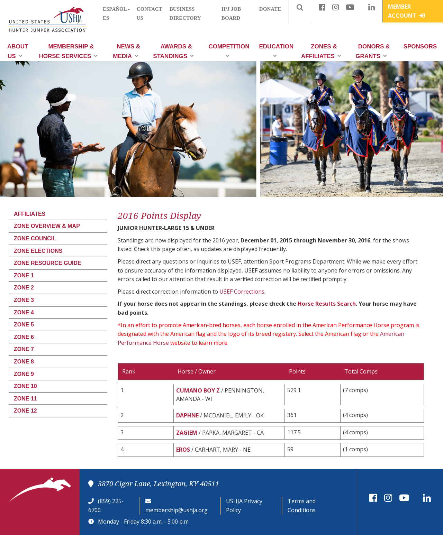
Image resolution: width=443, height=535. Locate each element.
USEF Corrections (241, 291)
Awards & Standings (173, 51)
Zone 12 (25, 411)
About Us (17, 51)
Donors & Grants (372, 51)
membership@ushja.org (176, 510)
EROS (183, 449)
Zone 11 (25, 399)
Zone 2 (24, 287)
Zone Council (35, 238)
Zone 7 (24, 349)
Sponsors (420, 46)
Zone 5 (24, 325)
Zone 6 (24, 337)
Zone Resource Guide (47, 263)
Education (276, 51)
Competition (228, 51)
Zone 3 (24, 300)
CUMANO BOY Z (198, 390)
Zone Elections (38, 251)
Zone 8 (24, 362)
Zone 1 (24, 275)
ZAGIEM (186, 432)
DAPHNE (187, 415)
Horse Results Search (327, 303)
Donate (270, 9)
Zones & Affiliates (321, 51)
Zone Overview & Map (47, 226)
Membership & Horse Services (68, 51)
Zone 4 (24, 312)
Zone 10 (25, 386)
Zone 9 (24, 374)
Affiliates (29, 214)
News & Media (126, 51)
